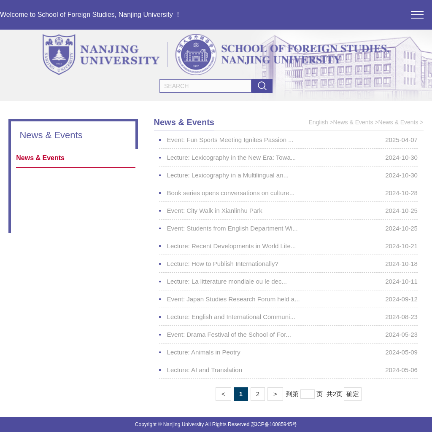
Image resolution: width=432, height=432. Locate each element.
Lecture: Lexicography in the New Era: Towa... (231, 157)
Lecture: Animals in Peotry (203, 352)
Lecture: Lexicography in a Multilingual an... (228, 175)
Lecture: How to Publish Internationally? (222, 263)
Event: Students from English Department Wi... (232, 228)
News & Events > (355, 122)
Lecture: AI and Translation (204, 369)
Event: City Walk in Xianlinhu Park (214, 210)
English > (321, 122)
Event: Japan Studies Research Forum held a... (233, 299)
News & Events (40, 157)
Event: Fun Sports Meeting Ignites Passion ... (230, 139)
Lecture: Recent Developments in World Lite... (231, 246)
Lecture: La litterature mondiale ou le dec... (227, 281)
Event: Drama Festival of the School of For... (229, 334)
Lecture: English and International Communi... (231, 316)
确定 (352, 393)
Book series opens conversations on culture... (231, 192)
